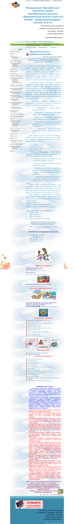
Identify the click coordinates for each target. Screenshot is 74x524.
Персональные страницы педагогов (33, 45)
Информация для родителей (18, 116)
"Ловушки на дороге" (36, 324)
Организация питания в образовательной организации (17, 103)
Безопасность (15, 133)
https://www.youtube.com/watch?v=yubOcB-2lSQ (36, 270)
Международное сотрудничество (15, 99)
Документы (14, 68)
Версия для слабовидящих (57, 56)
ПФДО (13, 118)
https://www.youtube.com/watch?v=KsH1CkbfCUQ (36, 274)
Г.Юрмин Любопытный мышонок (35, 359)
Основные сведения (16, 60)
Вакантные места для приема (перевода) (16, 93)
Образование (14, 71)
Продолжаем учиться (43, 47)
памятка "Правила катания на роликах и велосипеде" (40, 328)
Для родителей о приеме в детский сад (41, 0)
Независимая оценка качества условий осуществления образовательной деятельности (16, 123)
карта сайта (14, 136)
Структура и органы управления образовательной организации (16, 65)
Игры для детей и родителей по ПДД (37, 353)
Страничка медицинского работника (46, 41)
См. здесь (55, 288)
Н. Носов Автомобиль (32, 374)
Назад (44, 56)
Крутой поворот (31, 368)
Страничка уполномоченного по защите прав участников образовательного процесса (43, 43)
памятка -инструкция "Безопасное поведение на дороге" (40, 323)
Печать (51, 56)
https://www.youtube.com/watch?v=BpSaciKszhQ (36, 286)
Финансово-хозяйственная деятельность (17, 89)
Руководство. (14, 73)
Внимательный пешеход (34, 354)
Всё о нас (14, 53)
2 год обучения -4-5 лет (36, 237)
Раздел (13, 150)
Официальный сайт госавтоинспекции (49, 306)
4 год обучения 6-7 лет (36, 241)
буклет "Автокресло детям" (34, 334)
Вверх (44, 494)
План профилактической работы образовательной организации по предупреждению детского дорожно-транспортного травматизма (43, 60)
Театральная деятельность (17, 114)
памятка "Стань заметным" (34, 329)
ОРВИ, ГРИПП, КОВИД (17, 144)
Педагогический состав (17, 75)
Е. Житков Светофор (32, 360)
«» (57, 523)
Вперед (47, 56)
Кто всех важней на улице (33, 370)
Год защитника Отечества (31, 47)
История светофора (32, 365)
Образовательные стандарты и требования (17, 108)
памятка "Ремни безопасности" (35, 326)
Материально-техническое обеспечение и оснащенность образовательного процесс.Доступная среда (17, 80)
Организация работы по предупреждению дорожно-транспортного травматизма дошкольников (43, 223)
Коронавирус (14, 138)
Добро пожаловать (16, 51)
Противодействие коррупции (15, 111)
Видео (48, 320)
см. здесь (45, 320)
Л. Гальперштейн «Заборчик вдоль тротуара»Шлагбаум (40, 371)
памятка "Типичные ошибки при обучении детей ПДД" (40, 332)
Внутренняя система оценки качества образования (16, 147)
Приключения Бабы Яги (33, 376)
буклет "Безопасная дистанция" (35, 335)
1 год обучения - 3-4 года (36, 235)
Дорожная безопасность (17, 128)
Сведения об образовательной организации (15, 57)
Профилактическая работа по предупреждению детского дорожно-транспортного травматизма (43, 227)
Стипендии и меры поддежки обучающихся (17, 96)
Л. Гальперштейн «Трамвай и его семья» (37, 373)
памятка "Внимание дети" (34, 321)
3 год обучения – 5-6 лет (36, 239)
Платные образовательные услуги (17, 86)
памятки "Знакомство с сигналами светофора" (38, 331)
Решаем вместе (53, 47)
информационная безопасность (15, 131)
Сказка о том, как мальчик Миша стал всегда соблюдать (40, 377)
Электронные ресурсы (57, 0)
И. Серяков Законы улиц (33, 362)
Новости (28, 0)
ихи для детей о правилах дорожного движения (39, 380)
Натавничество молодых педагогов (17, 141)
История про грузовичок (33, 363)
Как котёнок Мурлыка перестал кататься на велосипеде (40, 366)
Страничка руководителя (31, 41)
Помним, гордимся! (47, 45)
